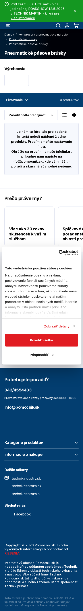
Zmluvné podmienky (53, 605)
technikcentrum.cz (23, 486)
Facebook (17, 514)
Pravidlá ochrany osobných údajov (45, 601)
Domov (9, 34)
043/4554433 (17, 390)
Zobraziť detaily (56, 326)
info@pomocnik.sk (27, 161)
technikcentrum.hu (22, 494)
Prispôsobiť (42, 354)
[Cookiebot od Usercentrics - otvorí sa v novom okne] (59, 253)
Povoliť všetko (41, 340)
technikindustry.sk (22, 478)
